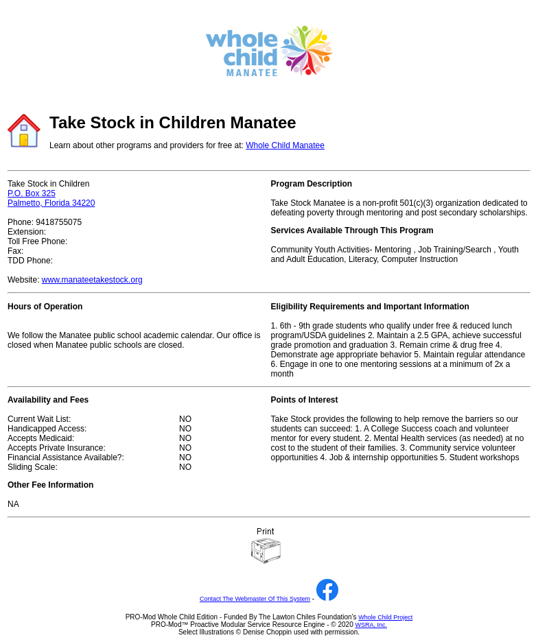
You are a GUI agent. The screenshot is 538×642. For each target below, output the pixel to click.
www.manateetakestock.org (92, 280)
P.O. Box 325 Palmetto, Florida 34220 (51, 198)
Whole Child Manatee (285, 145)
